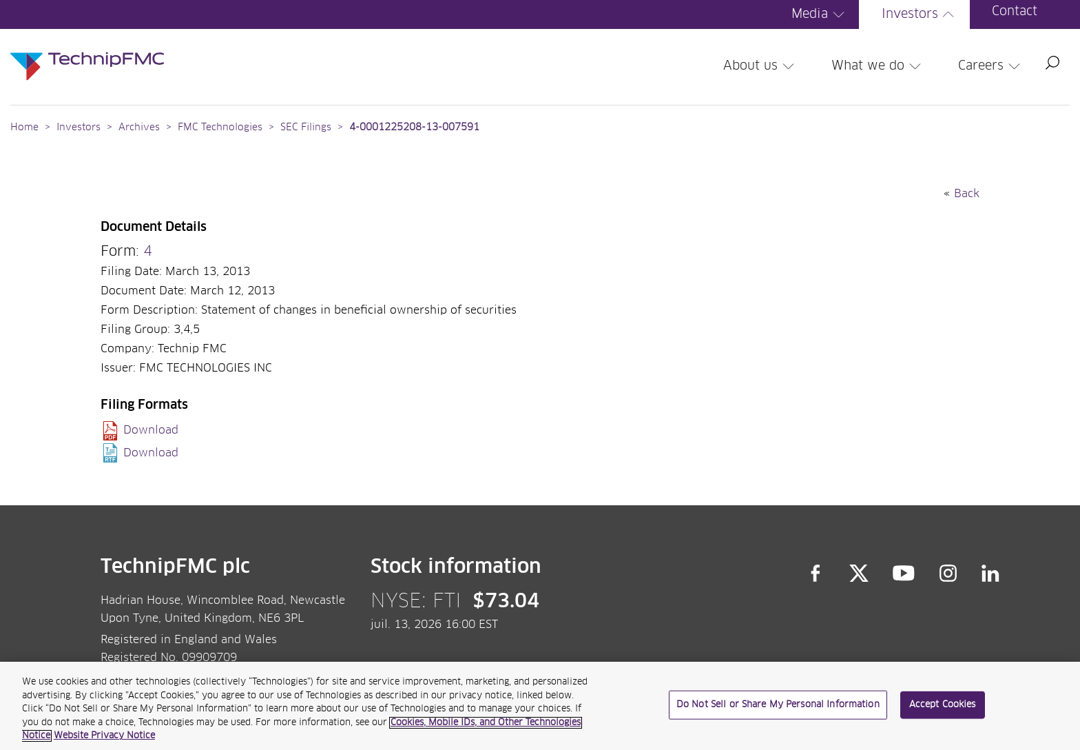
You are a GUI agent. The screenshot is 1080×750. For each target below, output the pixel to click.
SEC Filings (305, 127)
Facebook (815, 573)
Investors (920, 14)
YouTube (904, 573)
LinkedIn (991, 573)
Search (1052, 62)
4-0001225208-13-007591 (414, 127)
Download (150, 430)
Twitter (859, 573)
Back (966, 193)
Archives (139, 127)
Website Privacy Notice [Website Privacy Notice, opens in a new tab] (104, 737)
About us (760, 66)
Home (24, 127)
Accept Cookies (942, 706)
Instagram (948, 573)
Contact (1014, 12)
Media (820, 14)
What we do (878, 66)
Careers (991, 66)
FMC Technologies (220, 127)
